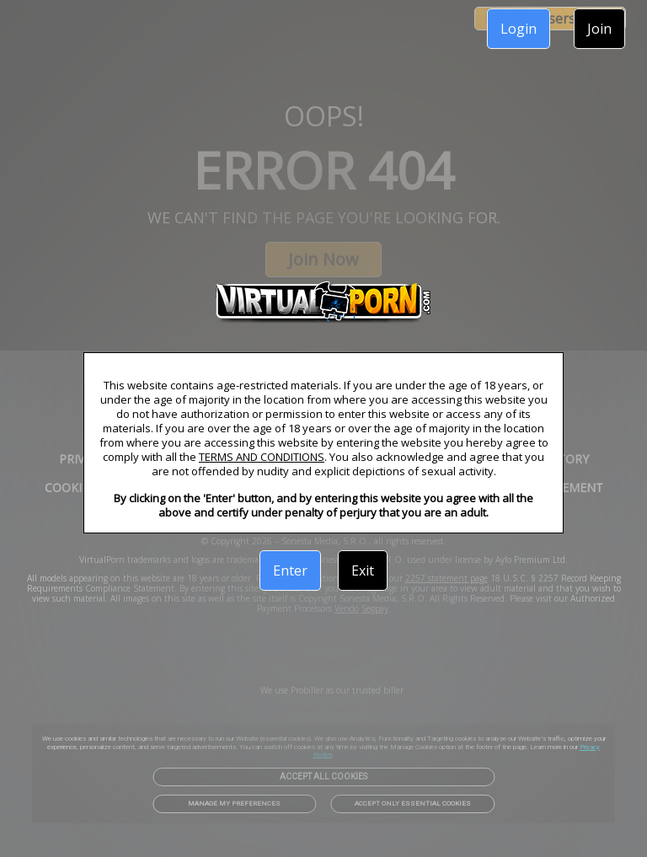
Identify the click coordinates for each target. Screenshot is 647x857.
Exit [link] (362, 570)
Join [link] (599, 28)
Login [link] (518, 28)
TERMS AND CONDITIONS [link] (261, 456)
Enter (290, 570)
